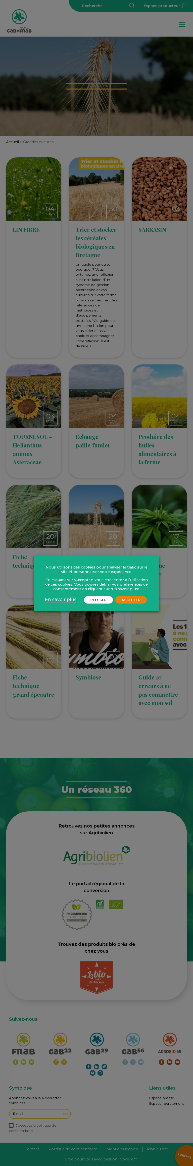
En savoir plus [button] (60, 599)
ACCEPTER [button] (131, 600)
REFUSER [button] (98, 600)
